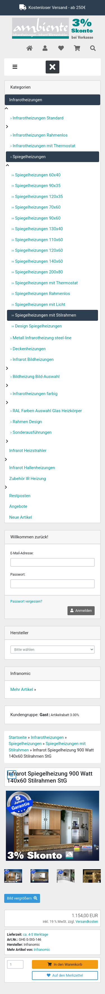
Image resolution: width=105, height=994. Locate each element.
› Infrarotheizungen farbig (33, 393)
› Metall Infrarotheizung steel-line (40, 337)
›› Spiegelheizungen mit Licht (38, 304)
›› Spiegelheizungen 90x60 (35, 218)
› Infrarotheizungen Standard (37, 118)
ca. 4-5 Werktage (35, 935)
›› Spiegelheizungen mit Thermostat (44, 282)
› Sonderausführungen (31, 432)
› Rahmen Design (26, 421)
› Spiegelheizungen (28, 156)
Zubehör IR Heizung (27, 478)
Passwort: (17, 574)
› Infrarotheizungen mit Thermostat (42, 145)
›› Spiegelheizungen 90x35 (35, 185)
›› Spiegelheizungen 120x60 (37, 250)
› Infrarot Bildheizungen (32, 359)
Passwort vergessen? (26, 601)
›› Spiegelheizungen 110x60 (37, 239)
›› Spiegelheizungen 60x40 (35, 174)
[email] (52, 562)
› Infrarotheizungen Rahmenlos (38, 135)
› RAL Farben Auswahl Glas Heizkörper (46, 410)
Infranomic (42, 950)
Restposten (20, 495)
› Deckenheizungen (28, 348)
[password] (52, 583)
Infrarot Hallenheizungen (32, 467)
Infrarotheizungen (25, 99)
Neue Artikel (20, 517)
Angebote (18, 506)
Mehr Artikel (21, 689)
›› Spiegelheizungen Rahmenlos (40, 293)
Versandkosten (87, 922)
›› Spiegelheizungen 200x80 (37, 272)
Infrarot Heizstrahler (27, 450)
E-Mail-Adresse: (22, 553)
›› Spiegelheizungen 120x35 (37, 196)
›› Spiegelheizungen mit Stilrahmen (43, 315)
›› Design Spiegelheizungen (36, 326)
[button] (45, 48)
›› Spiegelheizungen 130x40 (37, 228)
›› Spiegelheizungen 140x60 (37, 261)
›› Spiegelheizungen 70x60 (35, 207)
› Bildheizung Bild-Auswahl (35, 376)
